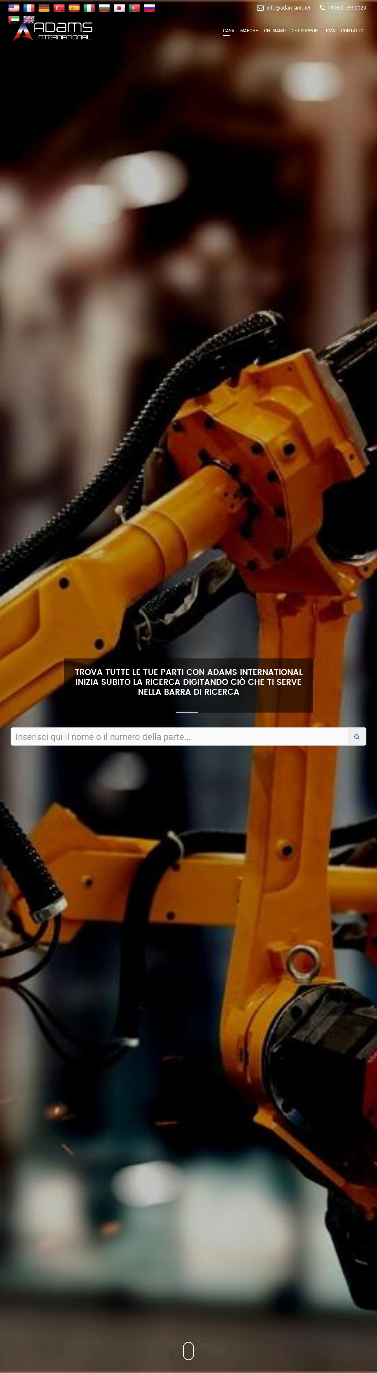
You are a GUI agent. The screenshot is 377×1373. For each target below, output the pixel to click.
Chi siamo (275, 30)
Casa (228, 30)
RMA (330, 30)
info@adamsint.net (289, 7)
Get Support (306, 30)
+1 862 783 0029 (347, 7)
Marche (249, 30)
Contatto (352, 30)
